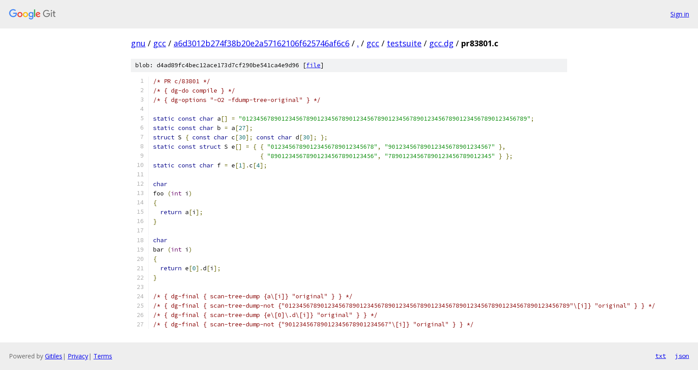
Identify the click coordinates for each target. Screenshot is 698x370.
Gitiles (53, 356)
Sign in (679, 14)
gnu (138, 43)
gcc (159, 43)
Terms (102, 356)
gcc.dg (441, 43)
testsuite (404, 43)
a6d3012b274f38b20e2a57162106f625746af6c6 (261, 43)
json (682, 356)
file (313, 65)
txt (660, 356)
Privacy (78, 356)
